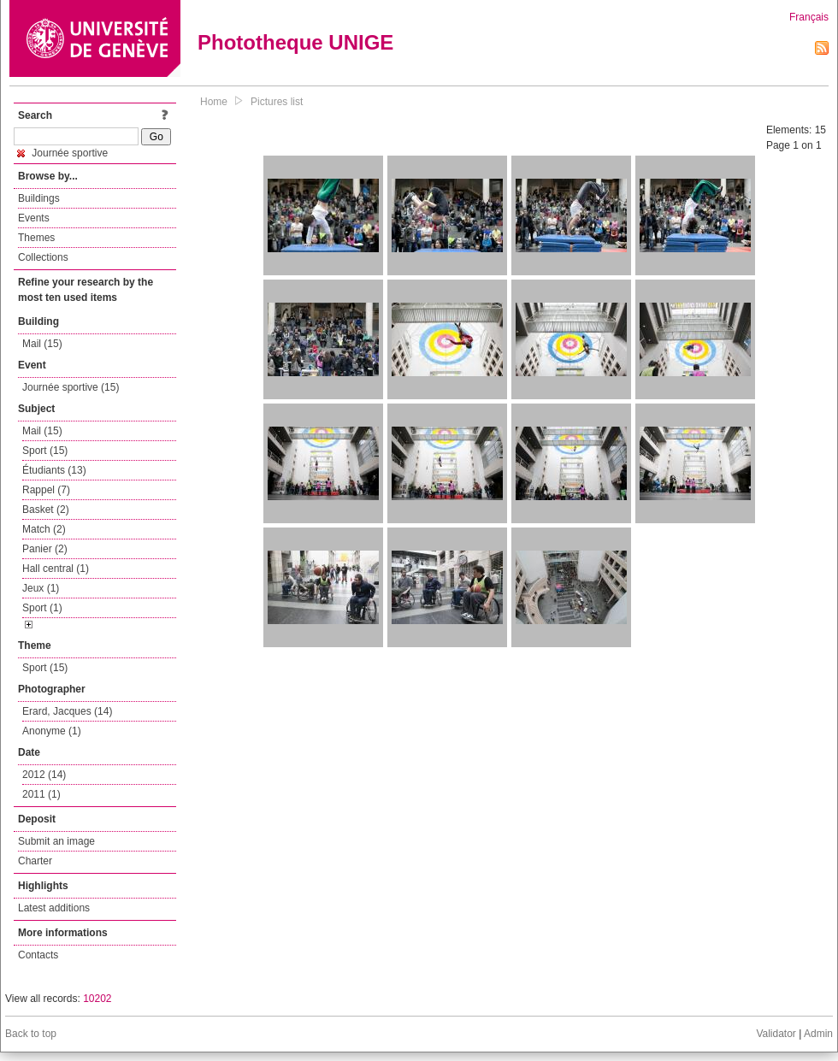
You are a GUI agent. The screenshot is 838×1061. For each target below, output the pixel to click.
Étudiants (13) (54, 470)
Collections (43, 257)
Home (213, 102)
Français (809, 17)
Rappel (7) (46, 490)
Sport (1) (42, 608)
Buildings (39, 198)
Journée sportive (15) (70, 387)
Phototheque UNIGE (295, 42)
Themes (36, 238)
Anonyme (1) (51, 731)
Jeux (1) (40, 588)
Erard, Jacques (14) (67, 711)
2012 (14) (44, 775)
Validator (775, 1034)
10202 (97, 999)
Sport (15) (45, 451)
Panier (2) (45, 549)
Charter (35, 861)
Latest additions (54, 908)
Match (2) (44, 529)
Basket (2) (45, 510)
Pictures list (277, 102)
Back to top (30, 1034)
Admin (818, 1034)
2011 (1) (41, 794)
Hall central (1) (55, 569)
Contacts (38, 955)
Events (34, 218)
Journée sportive (62, 153)
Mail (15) (42, 344)
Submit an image (56, 841)
